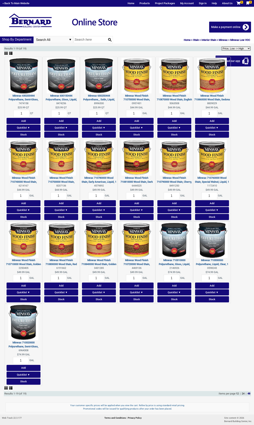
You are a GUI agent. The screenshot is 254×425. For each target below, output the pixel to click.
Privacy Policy (134, 418)
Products (145, 3)
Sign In (203, 3)
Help (214, 3)
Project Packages (165, 3)
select (70, 39)
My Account (187, 3)
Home (131, 3)
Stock (23, 134)
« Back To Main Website (16, 3)
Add (23, 120)
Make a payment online (226, 27)
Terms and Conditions (115, 418)
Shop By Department (17, 39)
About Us (227, 3)
